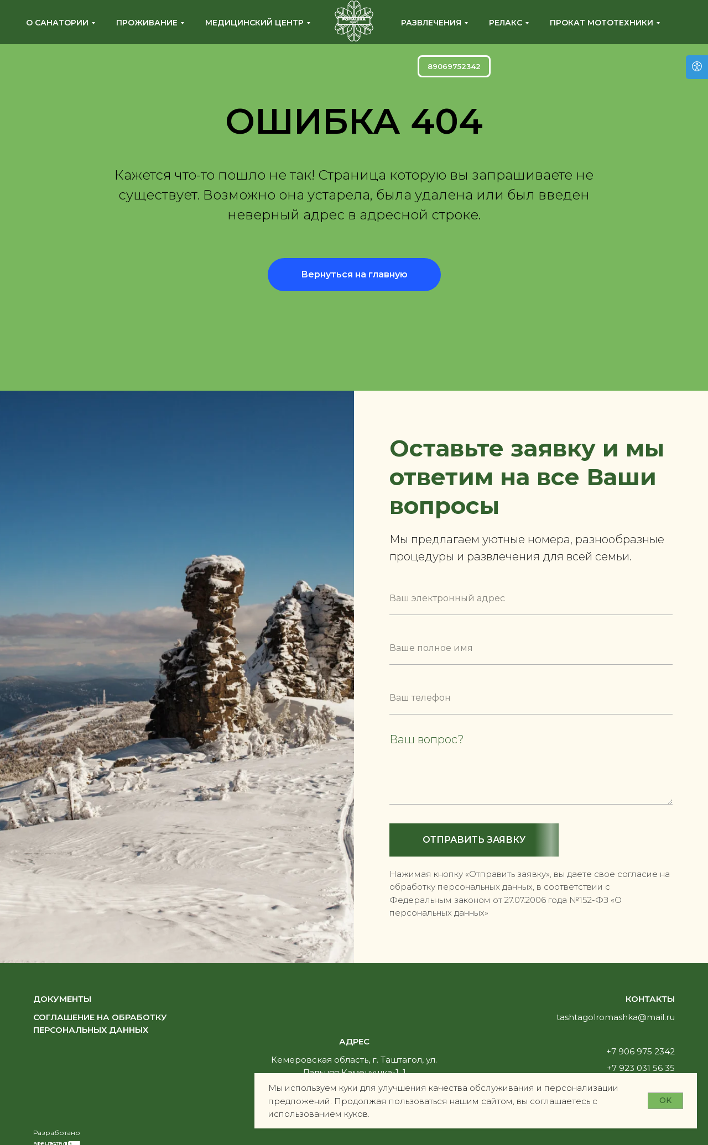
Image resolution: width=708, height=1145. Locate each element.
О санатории (57, 23)
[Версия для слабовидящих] (697, 67)
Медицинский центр (254, 23)
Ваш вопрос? (426, 739)
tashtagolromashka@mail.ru (615, 1017)
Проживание (147, 23)
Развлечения (431, 23)
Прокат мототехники (601, 23)
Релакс (505, 23)
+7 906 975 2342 (640, 1051)
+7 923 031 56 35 (641, 1068)
